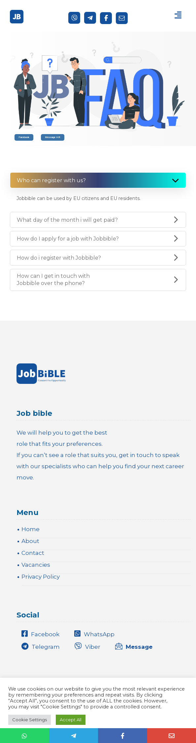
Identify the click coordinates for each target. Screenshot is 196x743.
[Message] (135, 645)
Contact (32, 553)
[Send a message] (122, 18)
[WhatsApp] (96, 633)
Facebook (23, 137)
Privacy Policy (40, 576)
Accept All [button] (71, 719)
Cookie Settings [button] (29, 719)
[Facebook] (106, 18)
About (30, 541)
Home (30, 529)
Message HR (52, 137)
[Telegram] (90, 18)
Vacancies (35, 564)
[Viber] (74, 18)
